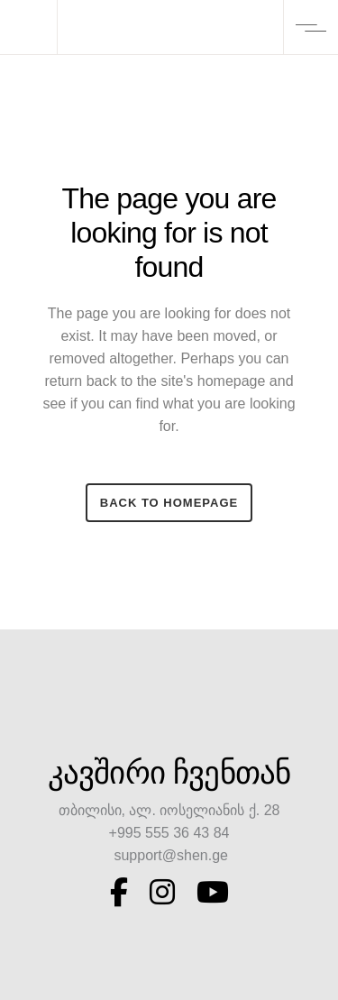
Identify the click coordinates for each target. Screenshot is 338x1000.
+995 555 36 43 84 (169, 832)
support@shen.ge (169, 855)
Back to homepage (169, 502)
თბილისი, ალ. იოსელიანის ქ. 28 (169, 810)
